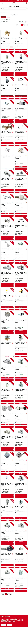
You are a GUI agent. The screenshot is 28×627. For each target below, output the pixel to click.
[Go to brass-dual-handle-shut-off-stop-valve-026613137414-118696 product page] (7, 135)
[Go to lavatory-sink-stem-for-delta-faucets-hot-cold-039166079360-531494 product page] (21, 322)
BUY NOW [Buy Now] (7, 51)
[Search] (26, 8)
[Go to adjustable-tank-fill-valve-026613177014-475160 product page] (7, 299)
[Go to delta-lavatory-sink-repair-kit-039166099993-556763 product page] (21, 228)
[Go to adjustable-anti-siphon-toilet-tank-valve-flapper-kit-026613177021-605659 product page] (21, 299)
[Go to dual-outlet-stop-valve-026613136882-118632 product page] (7, 228)
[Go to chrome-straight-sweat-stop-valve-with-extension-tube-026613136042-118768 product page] (21, 182)
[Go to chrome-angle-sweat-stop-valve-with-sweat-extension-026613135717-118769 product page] (7, 205)
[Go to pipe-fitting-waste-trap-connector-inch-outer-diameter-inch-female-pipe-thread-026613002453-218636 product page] (7, 346)
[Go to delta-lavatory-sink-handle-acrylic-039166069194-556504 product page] (7, 416)
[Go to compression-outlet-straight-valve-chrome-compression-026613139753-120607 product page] (21, 510)
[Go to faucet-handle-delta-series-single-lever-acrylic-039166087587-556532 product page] (7, 322)
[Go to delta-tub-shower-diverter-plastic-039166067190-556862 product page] (21, 416)
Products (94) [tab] (3, 17)
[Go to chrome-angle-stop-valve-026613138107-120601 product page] (21, 533)
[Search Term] (14, 9)
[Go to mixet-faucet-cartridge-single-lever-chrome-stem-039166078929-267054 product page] (7, 111)
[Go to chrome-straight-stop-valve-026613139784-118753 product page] (21, 580)
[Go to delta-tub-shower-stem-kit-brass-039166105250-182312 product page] (21, 111)
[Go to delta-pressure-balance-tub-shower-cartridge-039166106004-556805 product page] (21, 64)
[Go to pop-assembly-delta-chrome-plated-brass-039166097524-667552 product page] (21, 135)
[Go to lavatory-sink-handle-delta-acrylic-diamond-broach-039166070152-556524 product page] (7, 463)
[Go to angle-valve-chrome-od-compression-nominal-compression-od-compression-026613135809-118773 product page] (7, 580)
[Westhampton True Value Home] (14, 3)
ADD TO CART (7, 49)
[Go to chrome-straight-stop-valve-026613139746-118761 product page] (7, 510)
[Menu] (2, 4)
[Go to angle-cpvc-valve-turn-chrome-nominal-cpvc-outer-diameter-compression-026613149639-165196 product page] (7, 275)
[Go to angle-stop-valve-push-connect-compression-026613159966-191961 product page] (21, 275)
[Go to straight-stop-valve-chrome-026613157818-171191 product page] (21, 369)
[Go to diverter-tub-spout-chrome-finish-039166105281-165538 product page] (21, 88)
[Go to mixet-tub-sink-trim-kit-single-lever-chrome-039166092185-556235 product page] (7, 158)
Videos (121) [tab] (8, 17)
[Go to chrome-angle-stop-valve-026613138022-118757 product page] (21, 486)
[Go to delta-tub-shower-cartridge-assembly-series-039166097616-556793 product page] (21, 41)
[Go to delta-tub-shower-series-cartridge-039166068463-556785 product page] (21, 158)
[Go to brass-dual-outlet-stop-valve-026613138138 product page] (7, 41)
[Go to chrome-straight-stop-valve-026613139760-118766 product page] (7, 393)
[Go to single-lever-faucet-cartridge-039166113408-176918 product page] (7, 88)
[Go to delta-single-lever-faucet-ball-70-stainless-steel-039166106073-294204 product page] (21, 463)
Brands (4, 12)
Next (26, 24)
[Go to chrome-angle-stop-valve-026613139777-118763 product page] (7, 439)
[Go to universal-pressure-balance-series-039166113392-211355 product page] (7, 64)
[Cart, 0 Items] (26, 3)
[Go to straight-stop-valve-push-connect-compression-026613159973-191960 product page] (7, 369)
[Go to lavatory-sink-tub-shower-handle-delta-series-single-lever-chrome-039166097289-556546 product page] (7, 252)
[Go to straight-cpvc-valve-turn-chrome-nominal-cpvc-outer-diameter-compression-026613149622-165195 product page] (21, 252)
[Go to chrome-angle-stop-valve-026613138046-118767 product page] (21, 557)
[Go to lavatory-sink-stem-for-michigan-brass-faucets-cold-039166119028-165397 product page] (7, 557)
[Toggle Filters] (26, 21)
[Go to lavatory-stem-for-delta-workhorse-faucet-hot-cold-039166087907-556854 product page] (21, 205)
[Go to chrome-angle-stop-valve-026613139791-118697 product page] (21, 439)
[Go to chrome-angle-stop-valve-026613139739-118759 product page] (7, 533)
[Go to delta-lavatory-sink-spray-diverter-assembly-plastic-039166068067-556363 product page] (7, 486)
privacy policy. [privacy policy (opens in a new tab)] (13, 620)
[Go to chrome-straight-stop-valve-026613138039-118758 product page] (21, 346)
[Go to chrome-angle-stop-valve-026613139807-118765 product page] (21, 393)
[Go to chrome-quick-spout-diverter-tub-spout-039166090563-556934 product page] (7, 182)
